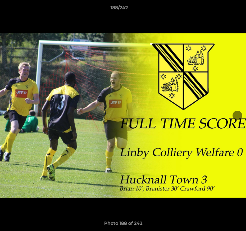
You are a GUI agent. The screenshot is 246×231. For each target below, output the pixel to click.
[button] (223, 9)
